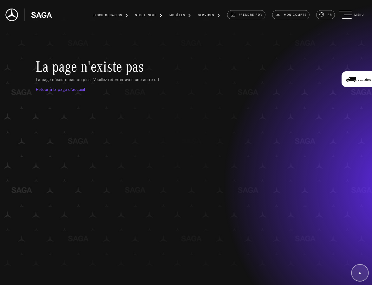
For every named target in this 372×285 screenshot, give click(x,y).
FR (325, 14)
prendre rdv (246, 14)
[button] (110, 16)
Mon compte (291, 14)
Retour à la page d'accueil (60, 89)
